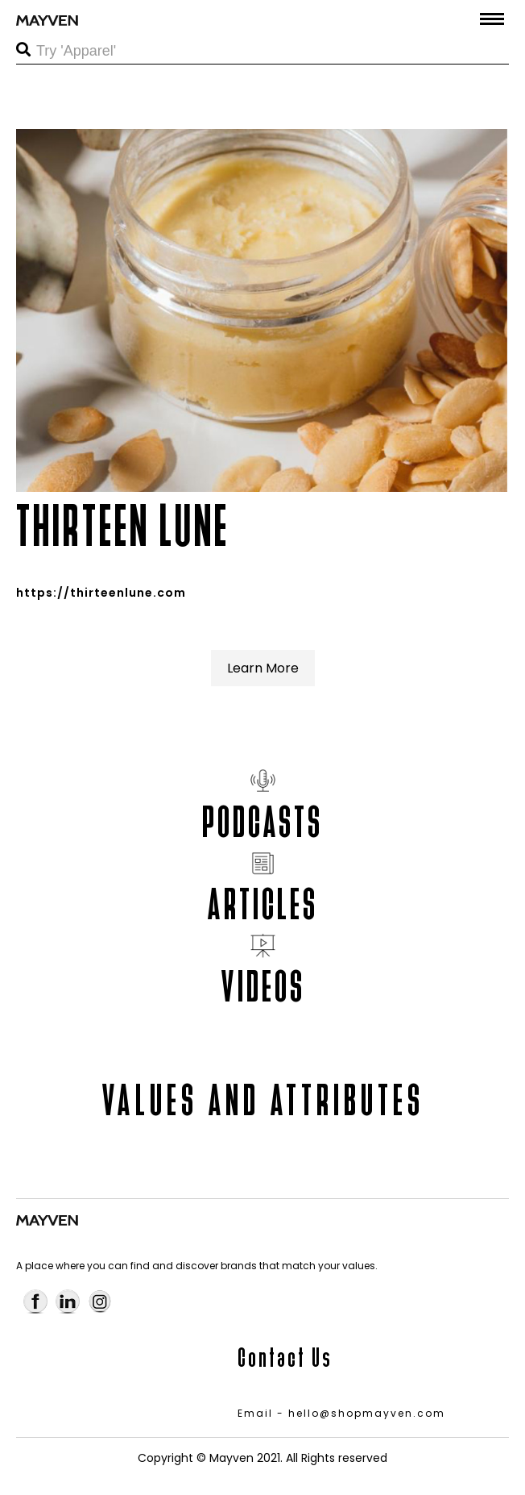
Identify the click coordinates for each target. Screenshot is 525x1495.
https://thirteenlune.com (101, 593)
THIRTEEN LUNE (122, 526)
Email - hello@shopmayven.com (341, 1413)
